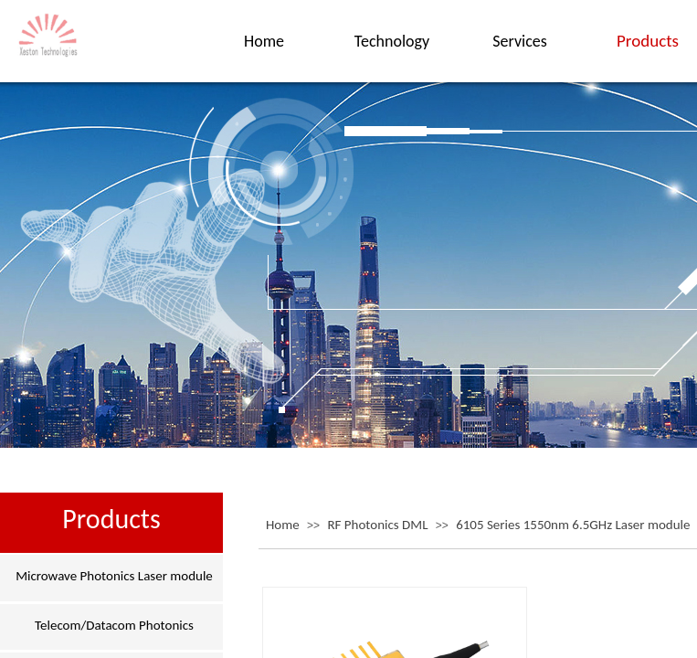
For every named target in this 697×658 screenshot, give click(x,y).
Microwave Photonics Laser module (114, 576)
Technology (391, 41)
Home (283, 524)
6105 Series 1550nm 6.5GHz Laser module (573, 524)
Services (519, 41)
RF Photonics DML (377, 524)
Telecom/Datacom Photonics (114, 625)
